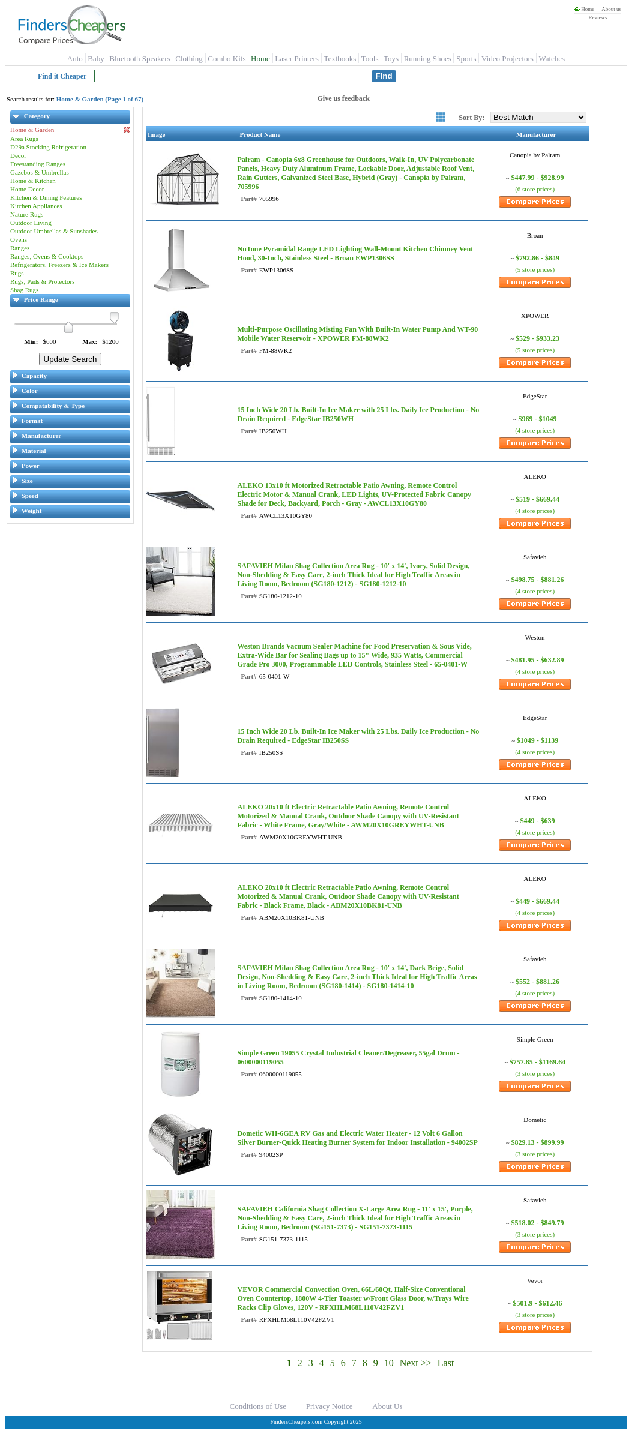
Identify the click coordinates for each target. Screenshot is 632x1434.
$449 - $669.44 (537, 901)
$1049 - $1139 (537, 740)
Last (446, 1363)
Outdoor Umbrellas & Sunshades (54, 231)
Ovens (18, 239)
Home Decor (27, 189)
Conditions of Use (258, 1406)
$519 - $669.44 (537, 499)
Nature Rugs (26, 214)
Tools (370, 58)
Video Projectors (507, 58)
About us (611, 9)
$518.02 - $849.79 (537, 1223)
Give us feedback (344, 98)
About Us (387, 1406)
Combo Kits (226, 58)
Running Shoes (427, 58)
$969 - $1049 (538, 419)
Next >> (416, 1363)
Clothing (189, 58)
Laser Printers (297, 58)
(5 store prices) (535, 269)
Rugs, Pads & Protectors (42, 281)
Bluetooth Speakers (139, 58)
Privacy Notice (329, 1406)
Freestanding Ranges (37, 163)
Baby (96, 58)
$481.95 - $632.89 (537, 660)
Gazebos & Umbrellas (39, 172)
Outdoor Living (31, 222)
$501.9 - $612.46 (537, 1303)
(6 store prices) (535, 189)
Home (584, 9)
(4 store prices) (535, 430)
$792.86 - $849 (537, 258)
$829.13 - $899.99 (537, 1142)
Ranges (19, 247)
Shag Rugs (24, 289)
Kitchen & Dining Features (46, 197)
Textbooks (340, 58)
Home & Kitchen (33, 180)
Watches (551, 58)
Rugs (17, 273)
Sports (466, 58)
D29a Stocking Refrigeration (48, 147)
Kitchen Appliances (36, 205)
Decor (18, 155)
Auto (75, 58)
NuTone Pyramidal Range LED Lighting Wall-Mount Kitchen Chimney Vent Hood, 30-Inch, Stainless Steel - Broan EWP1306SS (355, 253)
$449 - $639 (537, 821)
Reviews (597, 17)
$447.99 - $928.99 (537, 177)
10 (389, 1363)
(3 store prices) (535, 1073)
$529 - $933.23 (537, 338)
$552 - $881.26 (537, 981)
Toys (391, 58)
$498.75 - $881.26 (537, 579)
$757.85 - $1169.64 (537, 1062)
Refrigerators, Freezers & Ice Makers (59, 264)
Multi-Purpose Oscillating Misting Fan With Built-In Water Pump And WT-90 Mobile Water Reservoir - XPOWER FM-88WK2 (357, 334)
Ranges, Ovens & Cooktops (46, 256)
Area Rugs (24, 138)
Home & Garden (70, 130)
